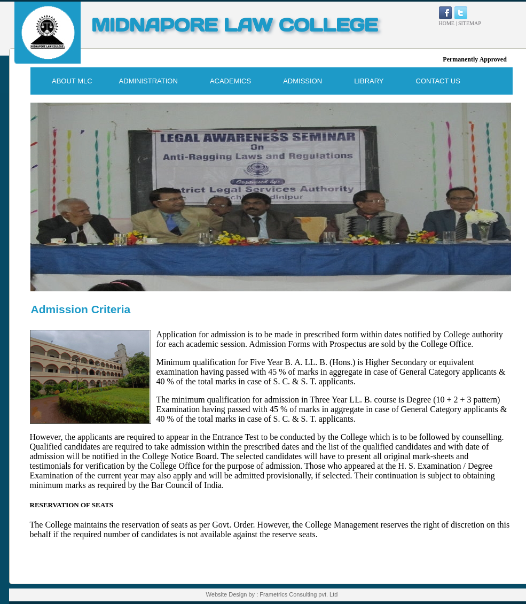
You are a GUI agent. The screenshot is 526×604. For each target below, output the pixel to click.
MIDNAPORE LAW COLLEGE (234, 24)
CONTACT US (438, 81)
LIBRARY (368, 81)
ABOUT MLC (72, 81)
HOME (446, 23)
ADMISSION (302, 81)
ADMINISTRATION (148, 81)
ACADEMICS (230, 81)
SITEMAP (469, 23)
